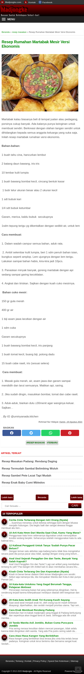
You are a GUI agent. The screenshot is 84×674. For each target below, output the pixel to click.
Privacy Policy (39, 661)
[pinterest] (70, 433)
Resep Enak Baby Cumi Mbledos (23, 482)
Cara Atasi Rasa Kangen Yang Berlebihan (34, 635)
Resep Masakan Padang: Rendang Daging (29, 461)
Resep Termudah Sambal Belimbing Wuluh (30, 468)
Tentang (19, 661)
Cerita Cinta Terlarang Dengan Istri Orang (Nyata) (38, 520)
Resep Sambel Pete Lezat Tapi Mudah (26, 475)
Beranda (42, 497)
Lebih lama (76, 497)
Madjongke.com (13, 2)
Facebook (47, 2)
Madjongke (14, 10)
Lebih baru (7, 497)
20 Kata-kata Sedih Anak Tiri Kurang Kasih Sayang (39, 599)
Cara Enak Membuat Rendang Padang (31, 610)
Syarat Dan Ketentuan (58, 661)
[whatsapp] (50, 433)
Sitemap (74, 661)
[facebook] (11, 433)
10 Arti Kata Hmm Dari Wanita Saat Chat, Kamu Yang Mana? (45, 532)
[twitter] (31, 433)
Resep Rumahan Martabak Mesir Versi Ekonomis (36, 44)
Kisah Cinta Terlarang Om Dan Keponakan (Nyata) (39, 571)
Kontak (32, 2)
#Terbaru (52, 443)
